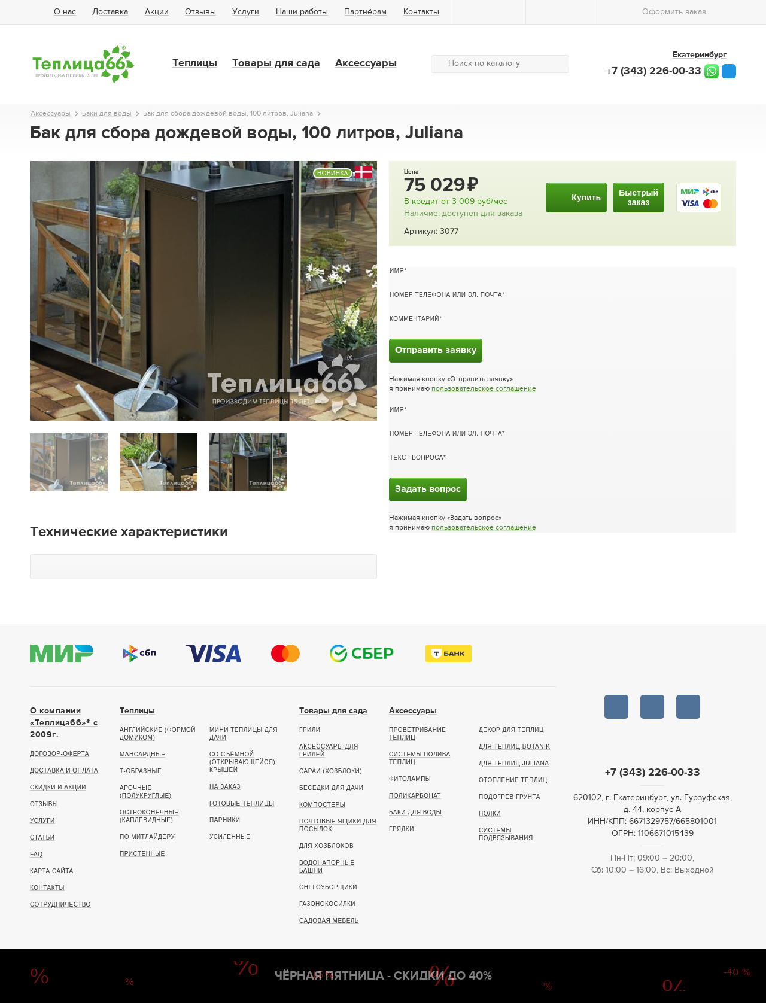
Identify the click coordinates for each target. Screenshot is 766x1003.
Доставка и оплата (64, 770)
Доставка (110, 12)
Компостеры (322, 804)
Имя (397, 271)
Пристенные (142, 853)
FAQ (36, 854)
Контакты (421, 12)
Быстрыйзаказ (638, 197)
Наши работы (302, 12)
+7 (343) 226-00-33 (653, 71)
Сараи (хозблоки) (330, 771)
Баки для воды (415, 812)
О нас (65, 12)
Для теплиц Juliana (514, 763)
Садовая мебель (329, 920)
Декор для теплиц (511, 730)
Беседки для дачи (331, 788)
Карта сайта (52, 871)
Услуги (245, 12)
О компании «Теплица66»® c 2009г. (64, 723)
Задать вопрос (428, 489)
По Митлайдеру (147, 837)
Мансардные (142, 754)
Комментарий (414, 318)
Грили (310, 730)
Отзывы (200, 12)
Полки (490, 813)
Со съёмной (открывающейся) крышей (242, 762)
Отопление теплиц (513, 780)
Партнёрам (365, 12)
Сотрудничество (60, 904)
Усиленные (229, 837)
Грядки (401, 829)
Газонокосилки (327, 904)
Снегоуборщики (328, 887)
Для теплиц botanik (514, 746)
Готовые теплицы (242, 803)
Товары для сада (276, 63)
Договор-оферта (59, 753)
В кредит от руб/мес (455, 201)
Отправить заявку (435, 350)
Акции (157, 12)
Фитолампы (410, 779)
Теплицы (194, 63)
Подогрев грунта (509, 797)
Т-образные (141, 771)
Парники (224, 820)
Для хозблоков (326, 846)
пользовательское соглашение (483, 389)
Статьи (42, 837)
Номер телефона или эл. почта (446, 294)
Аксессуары (366, 63)
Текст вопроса (416, 457)
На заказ (225, 786)
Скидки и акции (58, 787)
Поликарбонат (415, 795)
